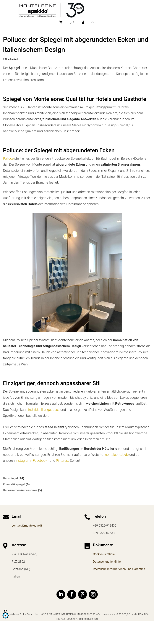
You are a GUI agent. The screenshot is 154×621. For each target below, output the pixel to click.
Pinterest (62, 460)
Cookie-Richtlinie (104, 554)
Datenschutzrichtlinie (107, 561)
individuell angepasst (43, 410)
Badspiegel (10, 478)
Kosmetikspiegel (14, 484)
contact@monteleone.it (27, 525)
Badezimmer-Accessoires (20, 490)
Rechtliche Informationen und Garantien (119, 569)
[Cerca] (72, 22)
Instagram (23, 460)
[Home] (51, 10)
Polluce (8, 158)
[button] (5, 618)
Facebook (40, 460)
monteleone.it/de (116, 455)
